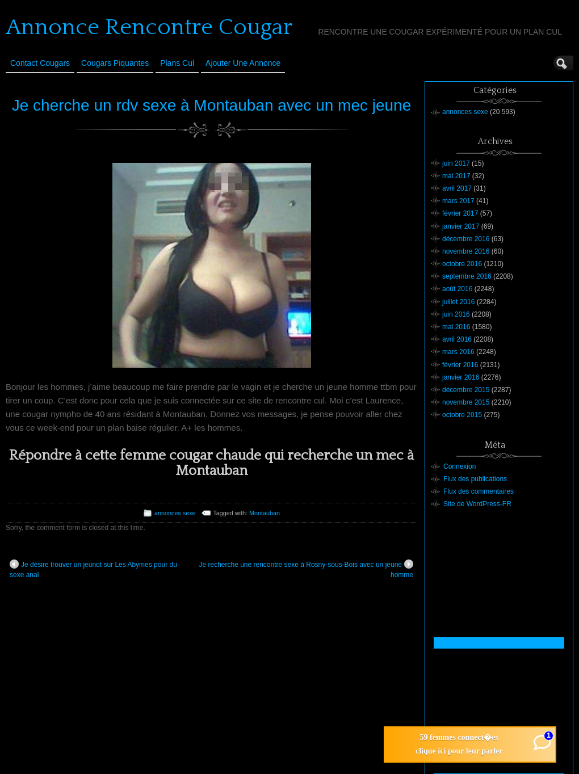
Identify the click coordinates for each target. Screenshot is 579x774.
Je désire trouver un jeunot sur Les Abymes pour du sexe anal (93, 569)
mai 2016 (456, 327)
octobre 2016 (462, 264)
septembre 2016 (467, 276)
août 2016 (457, 289)
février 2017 (460, 213)
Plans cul (177, 63)
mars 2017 (458, 201)
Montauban (264, 513)
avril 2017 (457, 188)
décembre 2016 (465, 239)
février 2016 (460, 365)
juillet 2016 (458, 302)
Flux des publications (475, 479)
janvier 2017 (460, 226)
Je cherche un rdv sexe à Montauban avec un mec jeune (212, 105)
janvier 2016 (460, 377)
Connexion (459, 466)
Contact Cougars (40, 63)
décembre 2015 (465, 390)
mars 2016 (458, 352)
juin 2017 (456, 163)
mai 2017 (456, 176)
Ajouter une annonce (242, 63)
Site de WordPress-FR (477, 504)
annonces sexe (175, 513)
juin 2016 (456, 314)
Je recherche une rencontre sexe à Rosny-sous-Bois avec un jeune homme (306, 569)
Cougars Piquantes (115, 63)
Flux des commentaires (478, 491)
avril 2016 (457, 339)
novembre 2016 (465, 251)
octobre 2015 (462, 415)
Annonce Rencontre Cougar (149, 27)
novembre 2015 (465, 402)
